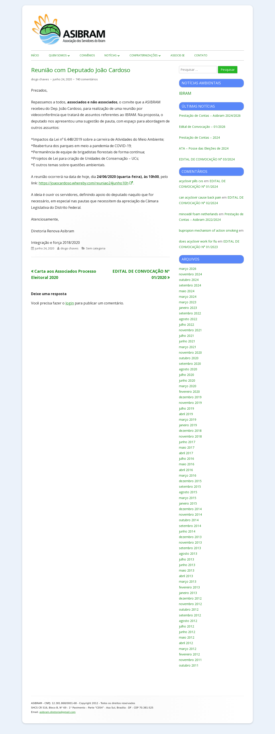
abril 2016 (186, 470)
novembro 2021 (190, 330)
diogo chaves (40, 79)
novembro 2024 (190, 274)
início (35, 55)
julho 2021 (186, 335)
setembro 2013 (190, 548)
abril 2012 (186, 643)
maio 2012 (186, 637)
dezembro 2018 (190, 430)
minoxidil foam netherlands (198, 214)
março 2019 (187, 419)
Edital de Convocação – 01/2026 (202, 126)
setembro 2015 (190, 486)
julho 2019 (186, 408)
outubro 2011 (188, 665)
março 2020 (187, 386)
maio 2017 (186, 447)
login (69, 303)
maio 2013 (186, 570)
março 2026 (187, 268)
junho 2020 (187, 380)
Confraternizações (143, 55)
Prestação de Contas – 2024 (199, 137)
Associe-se (178, 55)
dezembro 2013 (190, 537)
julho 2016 (186, 458)
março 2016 (187, 475)
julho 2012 (186, 626)
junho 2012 (187, 632)
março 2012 (187, 649)
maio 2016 (186, 464)
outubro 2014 (188, 520)
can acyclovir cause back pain (200, 197)
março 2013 (187, 581)
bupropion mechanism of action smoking (208, 230)
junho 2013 (187, 565)
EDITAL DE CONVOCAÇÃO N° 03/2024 (207, 159)
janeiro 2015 (188, 503)
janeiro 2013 (188, 593)
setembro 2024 (190, 285)
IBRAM (185, 93)
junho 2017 (187, 442)
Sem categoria (95, 248)
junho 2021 (187, 341)
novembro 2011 (190, 660)
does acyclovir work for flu (198, 241)
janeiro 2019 (188, 425)
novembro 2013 (190, 542)
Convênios (87, 55)
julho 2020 (186, 375)
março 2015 (187, 498)
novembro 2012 (190, 604)
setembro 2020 (190, 363)
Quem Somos (58, 55)
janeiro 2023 (188, 308)
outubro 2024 (188, 280)
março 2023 (187, 302)
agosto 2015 (188, 492)
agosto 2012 (188, 621)
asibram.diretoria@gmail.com (57, 712)
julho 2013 (186, 559)
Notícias (110, 55)
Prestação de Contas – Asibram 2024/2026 (210, 115)
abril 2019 (186, 414)
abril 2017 (186, 453)
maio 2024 (186, 291)
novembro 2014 (190, 514)
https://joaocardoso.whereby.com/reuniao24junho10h (86, 183)
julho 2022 (186, 324)
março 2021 (187, 347)
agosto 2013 (188, 553)
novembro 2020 (190, 352)
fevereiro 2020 (189, 391)
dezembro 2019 (190, 397)
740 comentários (87, 79)
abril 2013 (186, 576)
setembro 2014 (190, 526)
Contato (200, 55)
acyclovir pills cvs (191, 181)
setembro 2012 (190, 615)
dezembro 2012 (190, 598)
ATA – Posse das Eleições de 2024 (203, 148)
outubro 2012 (188, 609)
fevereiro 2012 (189, 654)
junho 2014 (187, 531)
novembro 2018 (190, 436)
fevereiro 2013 (189, 587)
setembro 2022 (190, 313)
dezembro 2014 (190, 509)
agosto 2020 (188, 369)
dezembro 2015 (190, 481)
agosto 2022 (188, 319)
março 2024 (187, 296)
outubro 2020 (188, 358)
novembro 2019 (190, 403)
